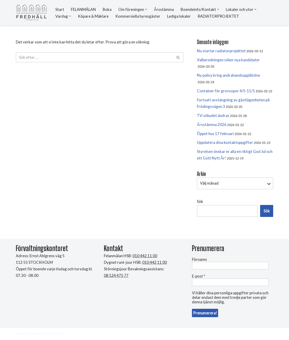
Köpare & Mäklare (93, 16)
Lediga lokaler (179, 16)
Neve (20, 333)
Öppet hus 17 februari (215, 133)
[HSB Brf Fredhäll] (31, 12)
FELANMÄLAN (83, 9)
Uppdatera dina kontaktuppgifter (225, 142)
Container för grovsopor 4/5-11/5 (226, 90)
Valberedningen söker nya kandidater (228, 59)
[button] (146, 9)
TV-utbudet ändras (213, 115)
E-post (198, 276)
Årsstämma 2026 (211, 124)
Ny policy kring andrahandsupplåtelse (228, 75)
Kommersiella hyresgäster (137, 16)
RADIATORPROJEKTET (218, 16)
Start (59, 9)
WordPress (55, 333)
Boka (107, 9)
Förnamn (199, 259)
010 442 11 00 (154, 262)
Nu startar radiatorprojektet (221, 50)
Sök (200, 201)
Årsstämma (164, 9)
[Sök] (94, 57)
